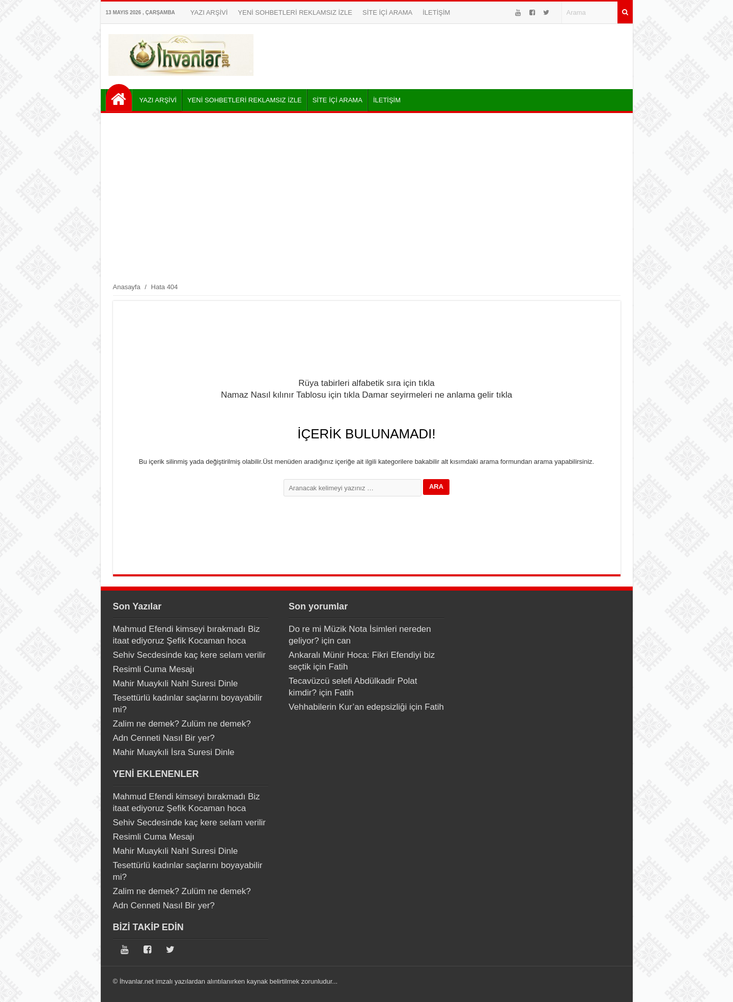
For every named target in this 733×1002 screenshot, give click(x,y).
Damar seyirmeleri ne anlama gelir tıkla (437, 395)
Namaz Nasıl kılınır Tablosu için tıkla (290, 395)
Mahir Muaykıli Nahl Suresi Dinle (175, 683)
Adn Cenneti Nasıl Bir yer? (164, 738)
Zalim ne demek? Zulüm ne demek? (182, 724)
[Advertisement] (367, 197)
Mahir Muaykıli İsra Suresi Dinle (174, 752)
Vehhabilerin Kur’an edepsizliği (348, 707)
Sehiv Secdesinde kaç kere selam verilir (189, 655)
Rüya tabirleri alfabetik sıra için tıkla (366, 383)
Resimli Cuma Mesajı (154, 669)
